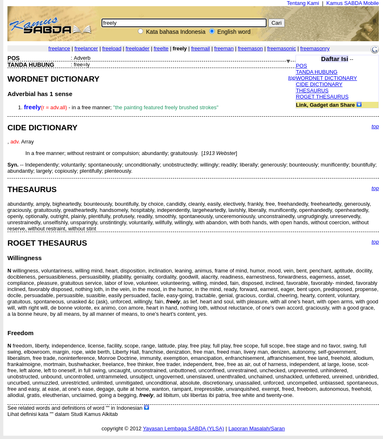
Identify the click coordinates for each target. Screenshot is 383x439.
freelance (59, 48)
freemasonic (281, 48)
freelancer (86, 48)
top (292, 78)
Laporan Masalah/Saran (256, 428)
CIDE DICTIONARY (319, 84)
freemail (200, 48)
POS (301, 66)
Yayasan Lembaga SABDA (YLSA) (183, 428)
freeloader (137, 48)
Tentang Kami (303, 3)
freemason (250, 48)
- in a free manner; (121, 107)
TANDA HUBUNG (317, 72)
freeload (111, 48)
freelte (161, 48)
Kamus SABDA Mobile (352, 3)
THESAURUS (312, 90)
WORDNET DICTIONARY (326, 78)
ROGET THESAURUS (322, 97)
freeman (224, 48)
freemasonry (315, 48)
